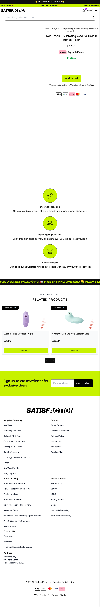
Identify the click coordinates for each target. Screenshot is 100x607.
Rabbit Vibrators (11, 452)
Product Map (57, 452)
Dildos (60, 28)
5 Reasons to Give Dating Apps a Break (22, 516)
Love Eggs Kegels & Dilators (17, 457)
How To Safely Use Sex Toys (17, 489)
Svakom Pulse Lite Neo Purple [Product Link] (18, 334)
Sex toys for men (12, 468)
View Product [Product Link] (25, 350)
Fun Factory (56, 484)
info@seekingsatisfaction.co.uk (18, 547)
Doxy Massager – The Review (17, 505)
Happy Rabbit (57, 500)
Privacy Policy (57, 436)
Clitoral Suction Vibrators (15, 441)
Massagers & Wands (13, 447)
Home (48, 28)
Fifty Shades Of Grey (61, 516)
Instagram (8, 542)
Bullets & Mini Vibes (12, 436)
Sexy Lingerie (10, 474)
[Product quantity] (71, 69)
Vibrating (74, 85)
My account (56, 447)
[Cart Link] (87, 10)
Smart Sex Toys (11, 510)
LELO (53, 494)
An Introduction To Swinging (17, 521)
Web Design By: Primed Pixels (50, 595)
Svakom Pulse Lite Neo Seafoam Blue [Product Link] (70, 334)
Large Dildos (67, 28)
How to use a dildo (13, 500)
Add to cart (71, 78)
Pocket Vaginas (11, 494)
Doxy (53, 505)
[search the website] (94, 17)
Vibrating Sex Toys (86, 85)
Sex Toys (54, 28)
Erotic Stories (57, 425)
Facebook (8, 536)
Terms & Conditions (60, 431)
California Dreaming (60, 510)
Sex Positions (10, 526)
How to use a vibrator (14, 484)
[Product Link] (25, 318)
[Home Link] (13, 10)
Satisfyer (55, 489)
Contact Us (56, 441)
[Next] (52, 360)
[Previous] (47, 360)
